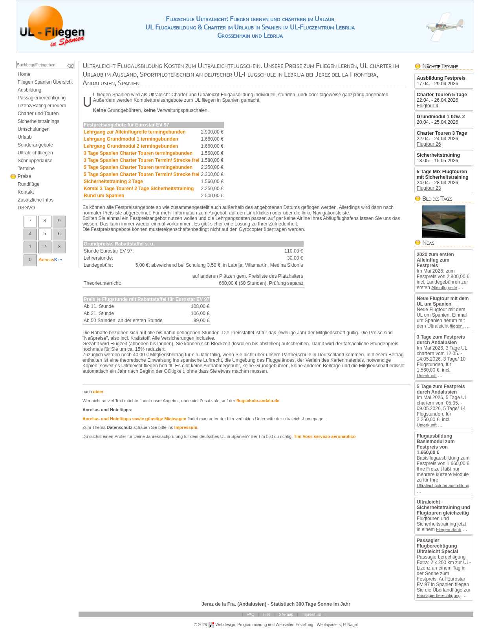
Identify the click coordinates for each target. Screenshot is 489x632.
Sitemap (286, 614)
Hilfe (267, 614)
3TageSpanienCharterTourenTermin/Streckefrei (142, 160)
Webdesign (225, 624)
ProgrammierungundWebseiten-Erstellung (275, 624)
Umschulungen (33, 129)
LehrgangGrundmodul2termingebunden (131, 146)
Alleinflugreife (444, 287)
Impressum (185, 427)
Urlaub (25, 137)
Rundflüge (28, 184)
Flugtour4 (427, 105)
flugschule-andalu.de (257, 400)
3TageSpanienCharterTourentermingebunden (138, 153)
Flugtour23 (429, 188)
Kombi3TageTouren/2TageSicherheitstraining (139, 188)
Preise (24, 176)
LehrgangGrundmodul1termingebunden (131, 139)
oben (98, 391)
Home (24, 74)
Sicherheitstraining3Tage (113, 181)
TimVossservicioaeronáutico (324, 436)
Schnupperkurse (35, 160)
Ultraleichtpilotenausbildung (443, 485)
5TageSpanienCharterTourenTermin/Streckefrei (142, 174)
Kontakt (26, 192)
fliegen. (456, 326)
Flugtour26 (429, 144)
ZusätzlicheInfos (35, 200)
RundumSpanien (104, 195)
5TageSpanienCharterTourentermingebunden (138, 167)
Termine (26, 168)
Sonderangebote (35, 145)
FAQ (251, 614)
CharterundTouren (38, 113)
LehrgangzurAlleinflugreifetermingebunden (135, 132)
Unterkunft (426, 375)
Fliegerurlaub (448, 529)
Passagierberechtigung (439, 595)
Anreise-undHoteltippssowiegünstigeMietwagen (134, 418)
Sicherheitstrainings (38, 121)
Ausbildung (29, 90)
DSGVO (26, 208)
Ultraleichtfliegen (35, 153)
